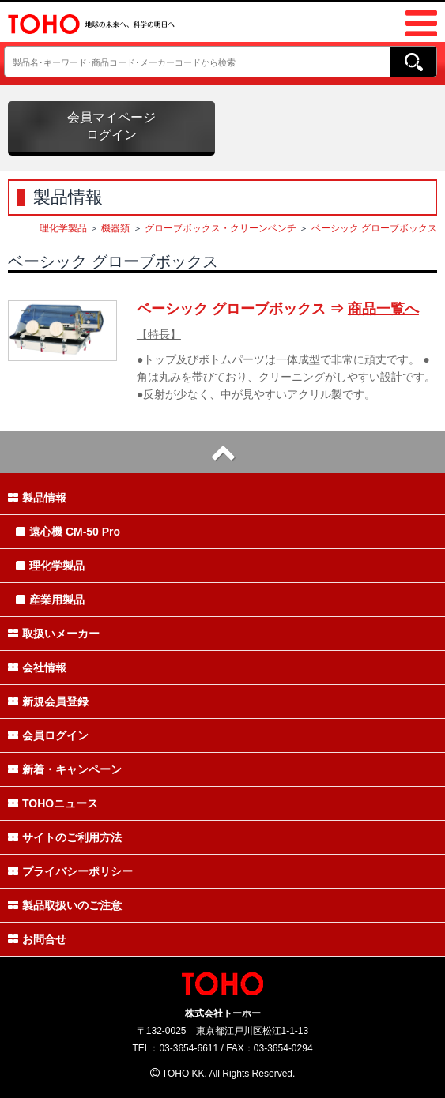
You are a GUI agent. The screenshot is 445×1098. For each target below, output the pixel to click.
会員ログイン (48, 735)
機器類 (115, 228)
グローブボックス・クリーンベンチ (220, 228)
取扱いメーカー (54, 633)
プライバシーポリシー (70, 871)
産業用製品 (50, 599)
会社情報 (37, 667)
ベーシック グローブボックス (374, 228)
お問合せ (37, 939)
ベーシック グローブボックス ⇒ (278, 309)
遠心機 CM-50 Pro (68, 531)
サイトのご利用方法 (65, 837)
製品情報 (37, 497)
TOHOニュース (53, 803)
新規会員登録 (48, 701)
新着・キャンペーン (65, 769)
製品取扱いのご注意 (65, 905)
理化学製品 (63, 228)
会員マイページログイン (111, 126)
